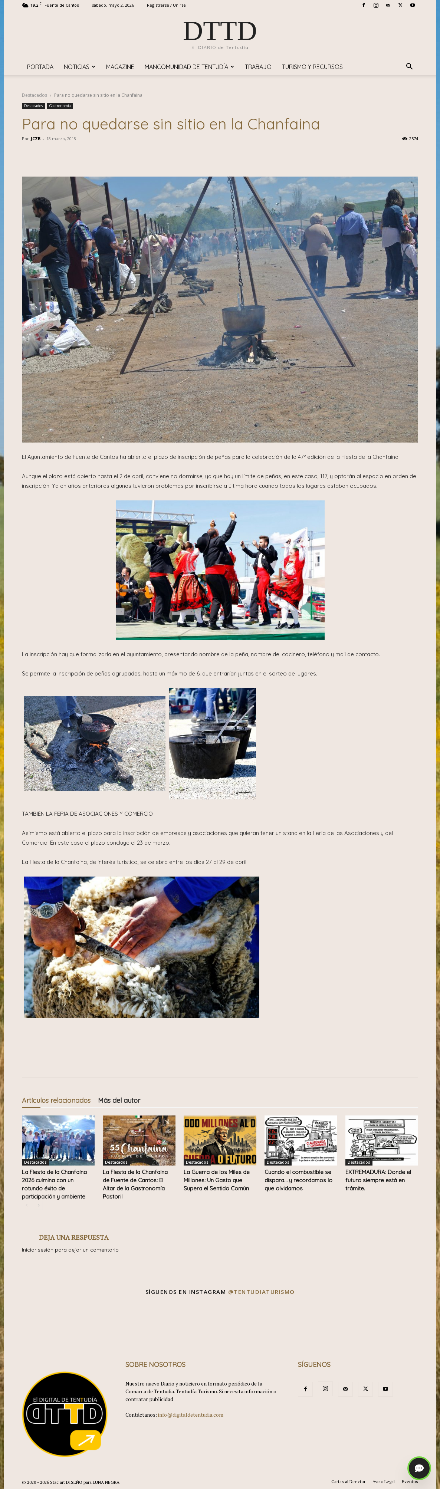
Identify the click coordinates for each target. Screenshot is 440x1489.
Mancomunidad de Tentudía (189, 66)
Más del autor (119, 1100)
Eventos (410, 1481)
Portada (40, 66)
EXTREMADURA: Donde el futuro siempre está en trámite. (378, 1180)
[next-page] (38, 1205)
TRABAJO (258, 66)
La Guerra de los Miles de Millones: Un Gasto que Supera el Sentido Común (217, 1180)
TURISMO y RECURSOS (312, 66)
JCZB (35, 138)
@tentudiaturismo (261, 1291)
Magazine (120, 66)
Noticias (79, 66)
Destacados (34, 95)
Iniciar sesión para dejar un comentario (70, 1249)
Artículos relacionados (56, 1100)
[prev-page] (26, 1205)
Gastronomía (60, 105)
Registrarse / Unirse (166, 5)
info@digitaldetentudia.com (190, 1414)
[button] (409, 67)
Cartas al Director (348, 1481)
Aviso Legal (383, 1481)
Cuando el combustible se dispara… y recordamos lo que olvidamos (298, 1180)
